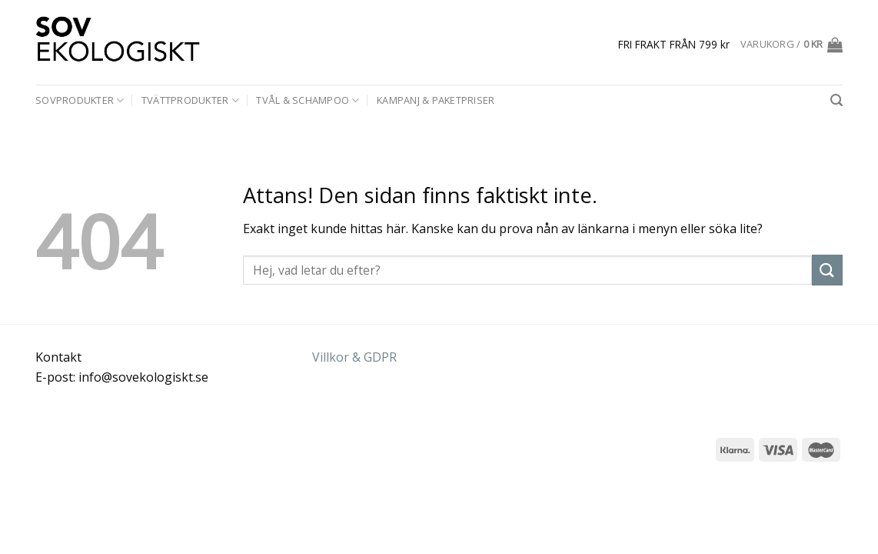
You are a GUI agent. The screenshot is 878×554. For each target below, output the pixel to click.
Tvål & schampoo (307, 100)
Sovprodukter (80, 100)
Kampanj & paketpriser (435, 100)
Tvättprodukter (190, 100)
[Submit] (827, 270)
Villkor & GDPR (354, 357)
